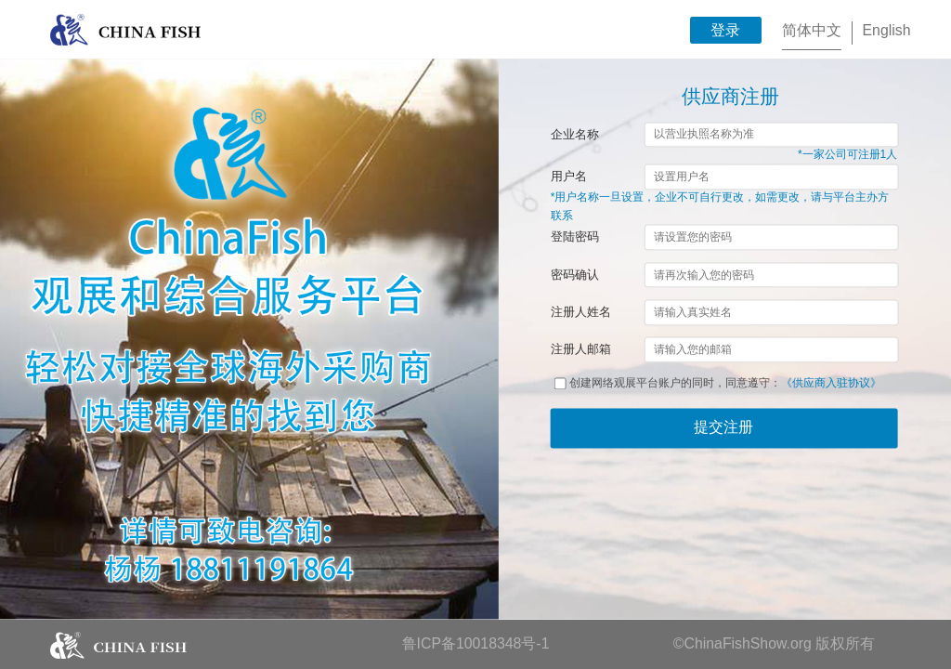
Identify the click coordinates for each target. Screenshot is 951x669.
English (887, 30)
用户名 (569, 177)
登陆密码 (575, 237)
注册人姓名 (581, 312)
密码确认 (575, 275)
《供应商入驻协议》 (831, 383)
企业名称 (575, 134)
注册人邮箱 (581, 350)
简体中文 (811, 30)
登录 (725, 30)
